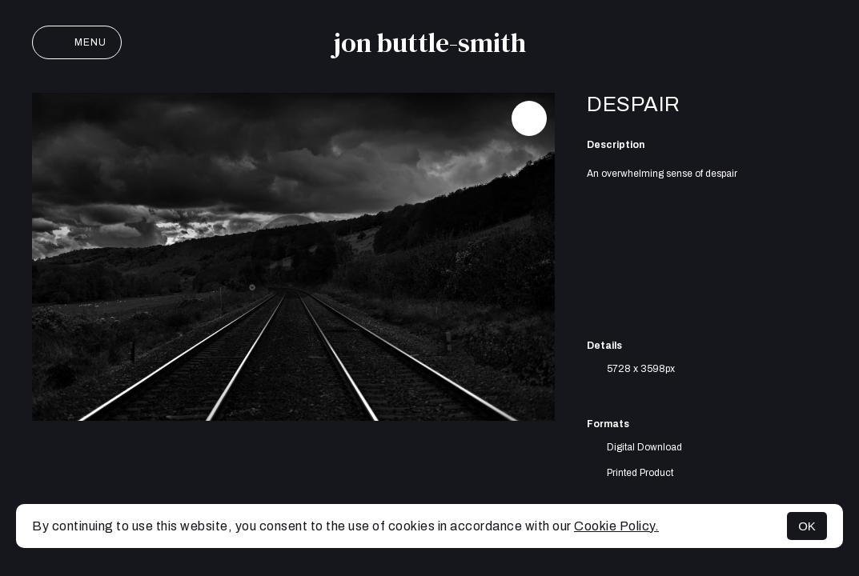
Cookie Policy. (616, 526)
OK (807, 526)
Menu (76, 42)
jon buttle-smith (429, 42)
